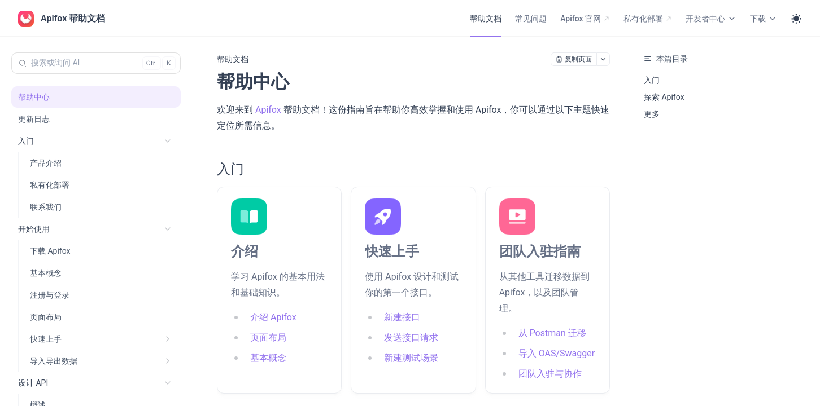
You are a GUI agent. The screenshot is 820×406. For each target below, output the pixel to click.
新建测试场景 (411, 357)
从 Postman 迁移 (552, 333)
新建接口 (402, 317)
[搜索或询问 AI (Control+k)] (96, 63)
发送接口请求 (411, 337)
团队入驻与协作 (550, 373)
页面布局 (268, 337)
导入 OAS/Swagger (556, 353)
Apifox (268, 109)
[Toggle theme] (796, 19)
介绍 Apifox (273, 317)
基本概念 (268, 357)
